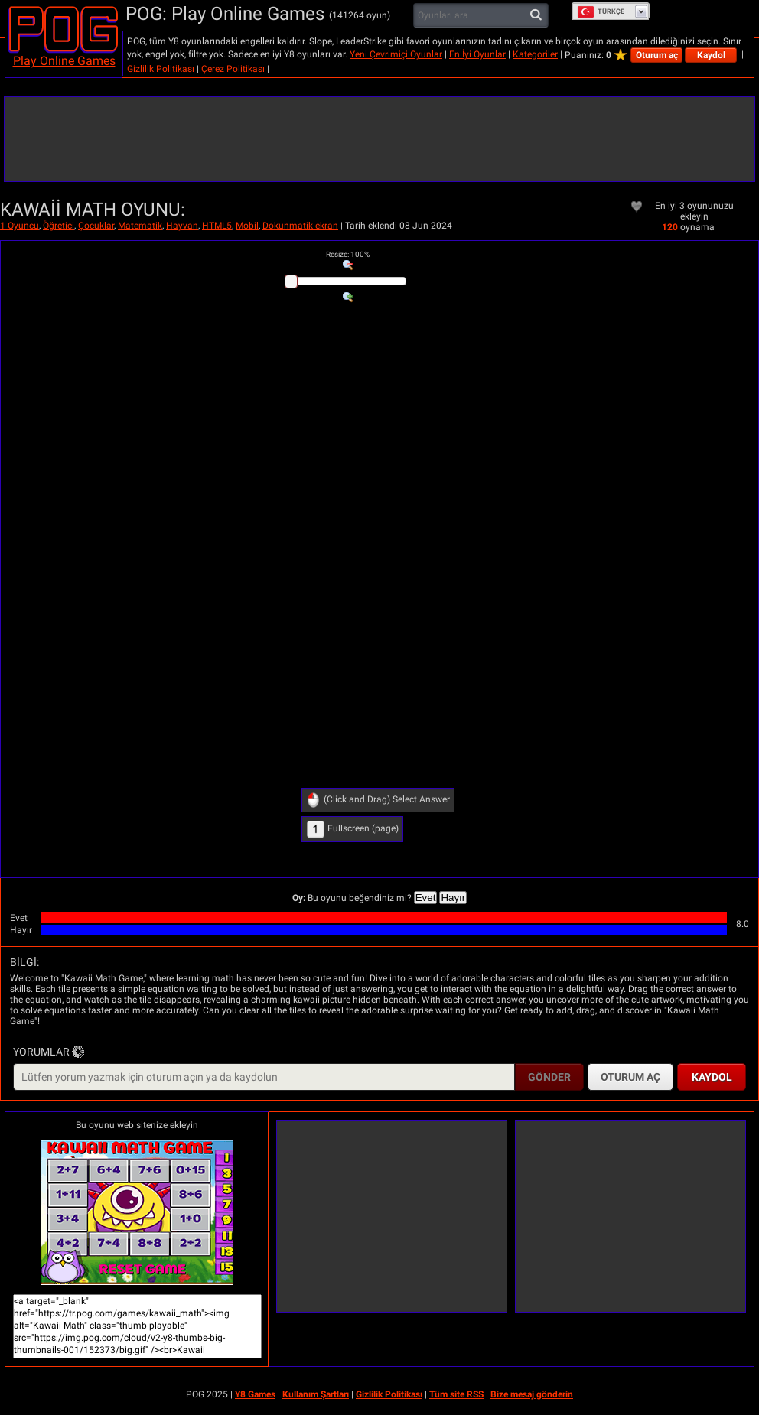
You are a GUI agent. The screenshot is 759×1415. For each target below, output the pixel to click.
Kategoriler (535, 54)
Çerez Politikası (233, 68)
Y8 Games (255, 1394)
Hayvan (182, 225)
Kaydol (711, 55)
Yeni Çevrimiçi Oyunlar (396, 54)
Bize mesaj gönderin (531, 1394)
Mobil (247, 225)
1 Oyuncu (19, 225)
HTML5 (217, 225)
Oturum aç (657, 55)
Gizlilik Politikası (160, 68)
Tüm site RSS (456, 1394)
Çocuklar (96, 225)
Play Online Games (64, 61)
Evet (425, 897)
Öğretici (58, 225)
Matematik (140, 225)
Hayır (453, 897)
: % (348, 254)
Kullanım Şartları (315, 1394)
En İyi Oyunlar (477, 54)
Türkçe (600, 11)
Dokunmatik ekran (300, 225)
